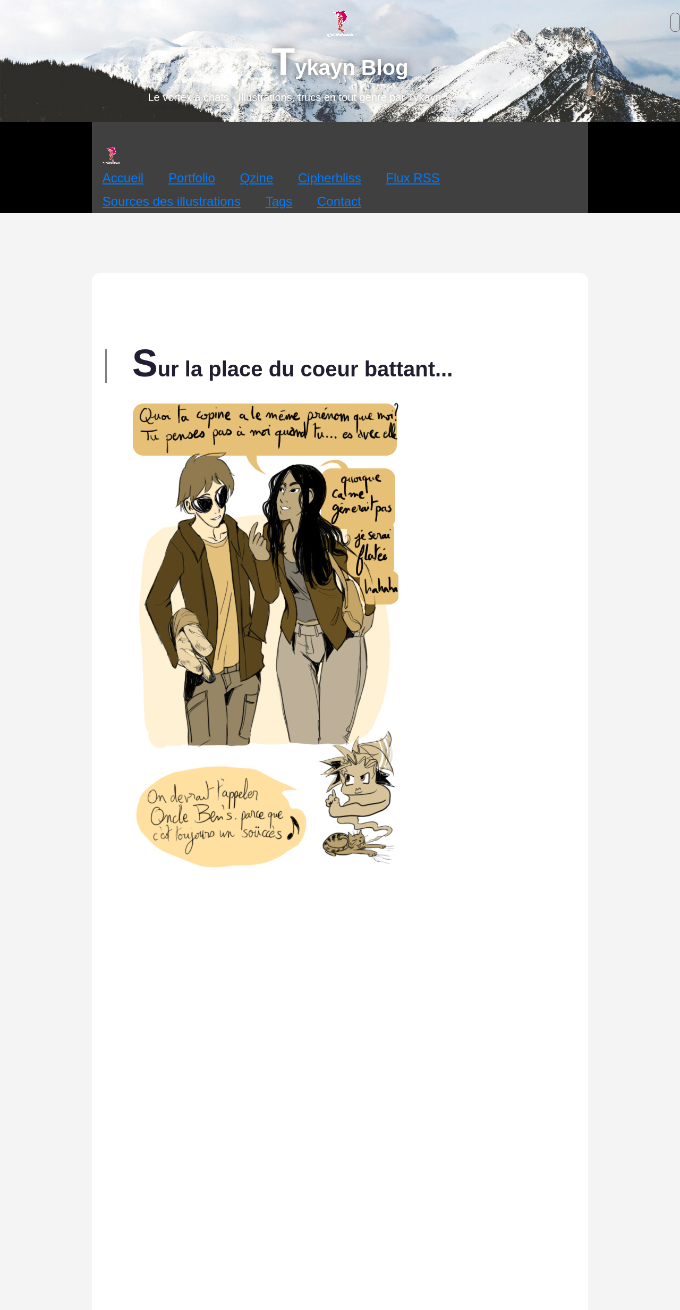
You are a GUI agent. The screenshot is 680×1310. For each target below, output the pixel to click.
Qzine (257, 178)
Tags (279, 201)
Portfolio (191, 178)
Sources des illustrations (172, 201)
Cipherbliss (329, 178)
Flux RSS (412, 178)
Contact (339, 201)
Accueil (123, 178)
